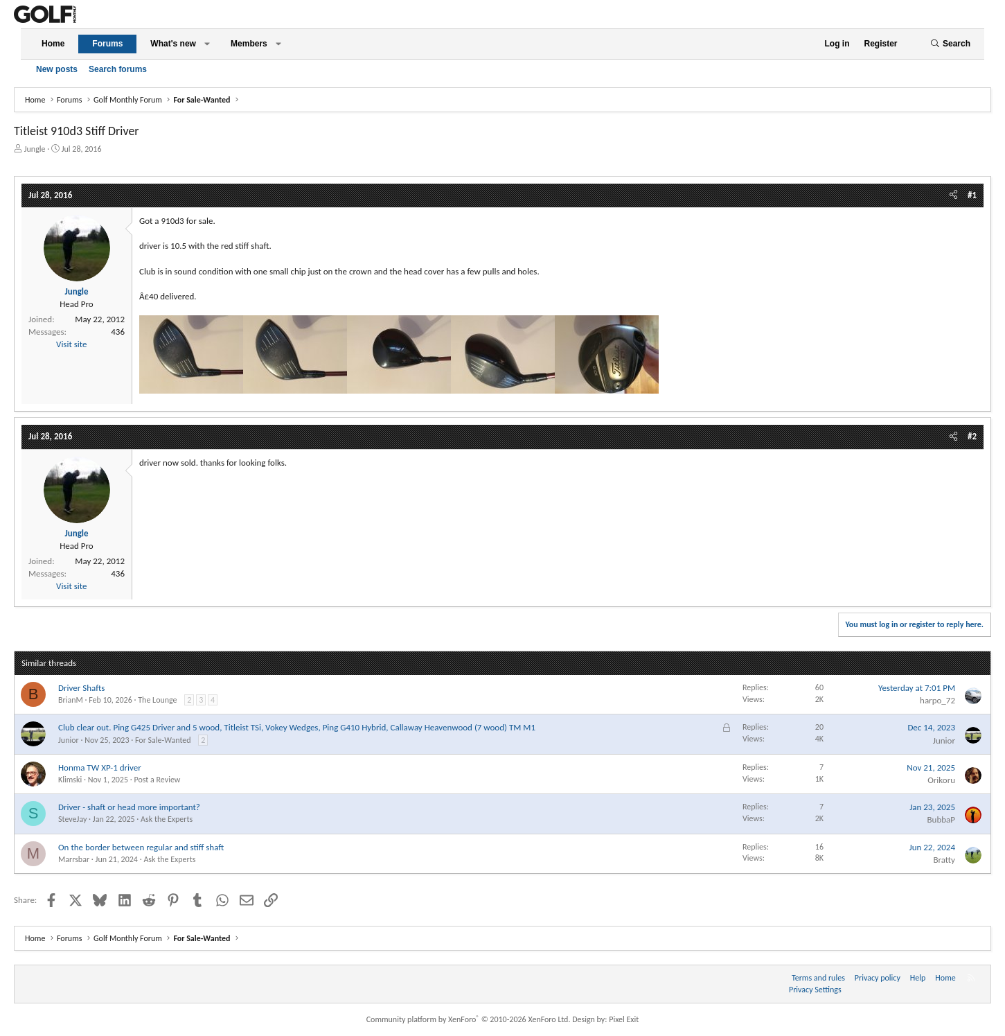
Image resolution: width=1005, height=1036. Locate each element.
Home (53, 44)
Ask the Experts (167, 819)
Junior (68, 740)
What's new (173, 44)
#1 (972, 195)
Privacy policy (877, 978)
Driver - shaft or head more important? (129, 807)
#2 (972, 436)
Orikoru (941, 780)
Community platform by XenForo (468, 1019)
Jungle (35, 149)
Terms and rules (818, 978)
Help (918, 978)
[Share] (953, 195)
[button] (207, 44)
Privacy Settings (815, 989)
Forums (107, 44)
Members (249, 44)
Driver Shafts (81, 688)
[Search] (950, 44)
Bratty (944, 859)
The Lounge (157, 700)
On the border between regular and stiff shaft (141, 847)
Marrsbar (73, 859)
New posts (57, 69)
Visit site (71, 344)
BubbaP (941, 819)
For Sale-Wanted (163, 740)
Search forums (118, 69)
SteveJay (72, 819)
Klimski (70, 779)
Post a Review (157, 779)
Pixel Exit (624, 1019)
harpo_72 (937, 700)
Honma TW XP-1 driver (99, 767)
